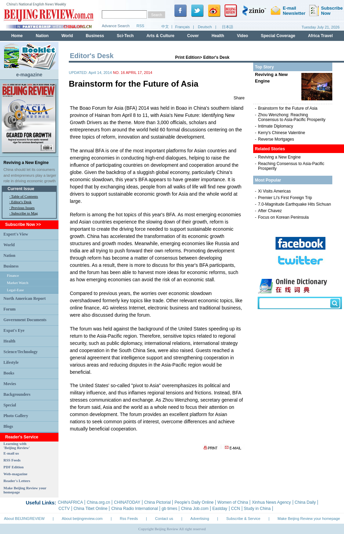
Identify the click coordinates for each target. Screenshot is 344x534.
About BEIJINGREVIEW (24, 518)
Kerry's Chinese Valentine (281, 132)
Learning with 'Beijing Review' (16, 446)
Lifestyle (11, 362)
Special (9, 405)
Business (11, 266)
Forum (9, 309)
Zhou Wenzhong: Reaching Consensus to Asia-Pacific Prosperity (291, 117)
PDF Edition (13, 467)
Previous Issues (23, 208)
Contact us (164, 518)
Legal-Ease (15, 290)
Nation (9, 255)
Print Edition (187, 57)
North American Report (24, 298)
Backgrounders (16, 394)
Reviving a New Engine (26, 162)
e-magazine (29, 74)
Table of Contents (24, 196)
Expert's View (15, 234)
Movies (9, 383)
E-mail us (11, 453)
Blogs (8, 426)
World (9, 244)
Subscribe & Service (243, 518)
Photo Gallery (15, 415)
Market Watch (17, 283)
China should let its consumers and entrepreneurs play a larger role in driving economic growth (29, 175)
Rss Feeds (129, 518)
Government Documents (24, 319)
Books (8, 373)
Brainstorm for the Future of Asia (288, 108)
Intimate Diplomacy (275, 126)
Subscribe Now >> (23, 224)
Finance (13, 275)
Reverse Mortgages (276, 139)
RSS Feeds (12, 460)
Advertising (199, 518)
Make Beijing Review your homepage (309, 518)
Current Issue (21, 188)
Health (9, 341)
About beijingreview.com (82, 518)
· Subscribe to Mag (23, 213)
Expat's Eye (13, 330)
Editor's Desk (21, 202)
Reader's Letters (16, 481)
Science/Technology (20, 351)
